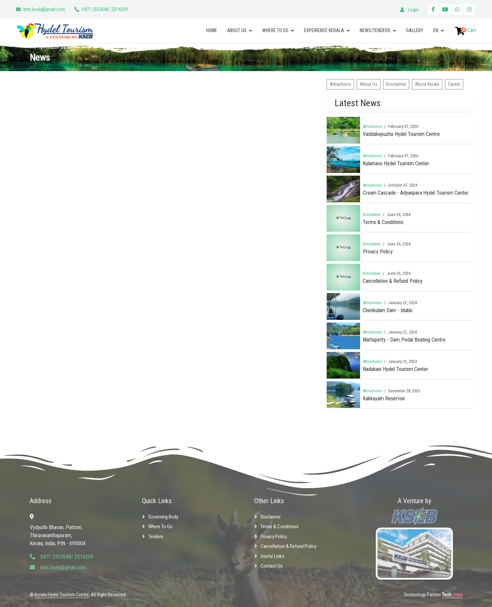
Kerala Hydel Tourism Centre (62, 595)
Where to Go (275, 30)
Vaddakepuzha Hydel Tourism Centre (401, 134)
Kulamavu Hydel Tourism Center (396, 163)
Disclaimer (396, 84)
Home (211, 30)
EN (435, 30)
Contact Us (272, 566)
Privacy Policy (378, 251)
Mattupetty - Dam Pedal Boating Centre (404, 340)
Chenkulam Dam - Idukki (388, 310)
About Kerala (427, 84)
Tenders (155, 537)
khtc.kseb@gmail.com (44, 9)
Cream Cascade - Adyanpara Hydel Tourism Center (416, 193)
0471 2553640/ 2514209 (105, 9)
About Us (237, 30)
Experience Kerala (324, 30)
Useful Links (272, 556)
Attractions (340, 84)
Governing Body (163, 517)
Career (454, 84)
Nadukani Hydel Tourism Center (395, 369)
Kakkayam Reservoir (384, 398)
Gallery (414, 30)
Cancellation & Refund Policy (393, 281)
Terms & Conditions (383, 222)
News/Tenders (375, 30)
